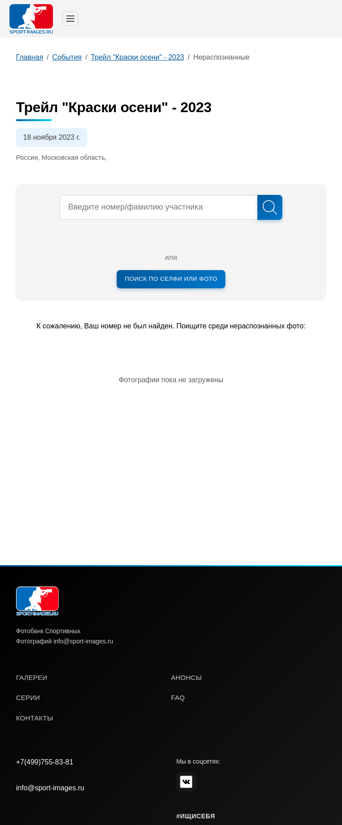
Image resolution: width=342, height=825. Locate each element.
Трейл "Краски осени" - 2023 (137, 57)
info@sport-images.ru (50, 788)
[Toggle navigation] (70, 19)
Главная (29, 57)
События (66, 57)
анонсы (186, 677)
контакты (34, 718)
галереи (31, 677)
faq (178, 697)
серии (28, 697)
